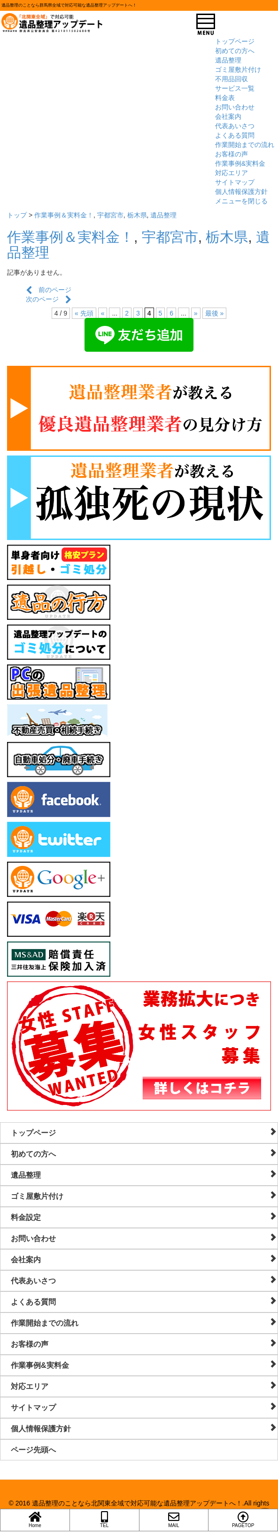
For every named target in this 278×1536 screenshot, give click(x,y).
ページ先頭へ (33, 1449)
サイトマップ (235, 182)
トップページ (235, 41)
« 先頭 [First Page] (84, 313)
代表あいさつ (235, 126)
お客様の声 (231, 154)
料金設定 (144, 1216)
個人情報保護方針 (241, 191)
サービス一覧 (235, 88)
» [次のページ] (196, 313)
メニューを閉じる (241, 201)
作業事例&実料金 (240, 163)
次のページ (48, 299)
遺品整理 (228, 60)
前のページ (48, 289)
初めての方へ (235, 50)
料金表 (225, 97)
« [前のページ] (103, 313)
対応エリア (231, 173)
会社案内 (228, 116)
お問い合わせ (235, 107)
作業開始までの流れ (244, 144)
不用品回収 (231, 79)
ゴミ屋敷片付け (238, 69)
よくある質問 (235, 135)
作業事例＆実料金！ (63, 215)
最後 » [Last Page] (214, 313)
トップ (17, 215)
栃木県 (137, 215)
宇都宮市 (110, 215)
